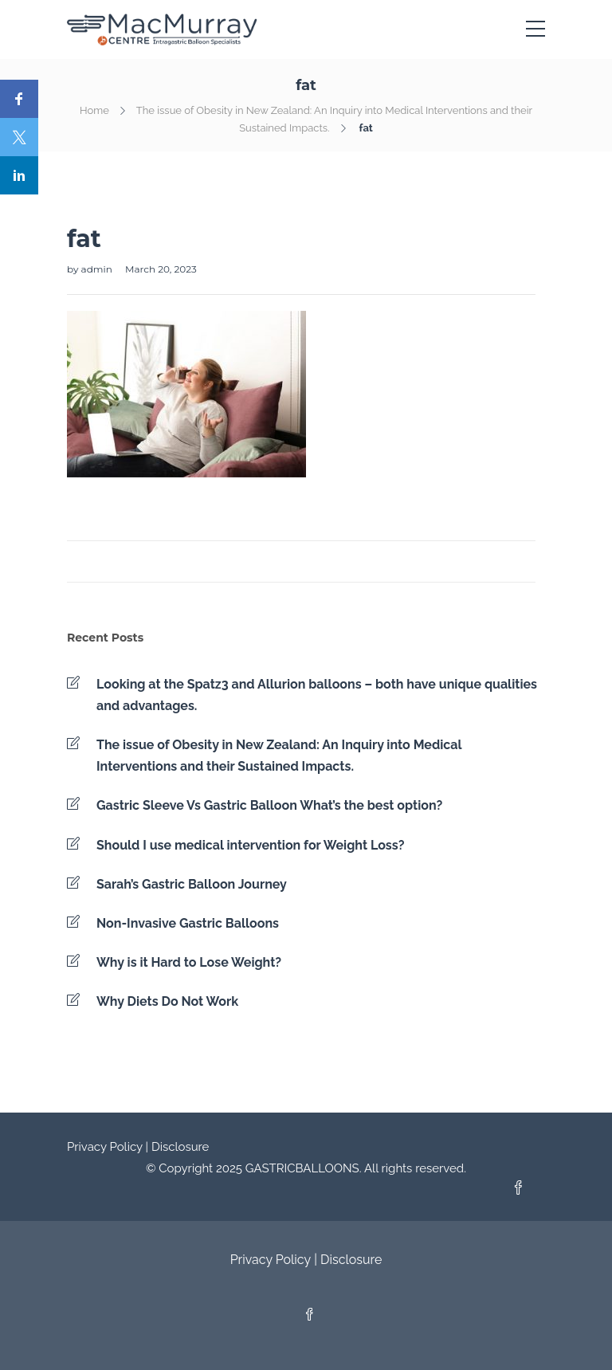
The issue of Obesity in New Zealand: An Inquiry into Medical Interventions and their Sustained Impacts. (278, 755)
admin (98, 269)
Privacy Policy (105, 1147)
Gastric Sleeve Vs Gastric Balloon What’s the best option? (269, 805)
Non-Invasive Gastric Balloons (187, 923)
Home (94, 110)
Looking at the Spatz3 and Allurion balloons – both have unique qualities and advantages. (316, 695)
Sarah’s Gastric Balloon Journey (191, 884)
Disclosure (180, 1147)
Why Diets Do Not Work (167, 1001)
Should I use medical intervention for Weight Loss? (250, 845)
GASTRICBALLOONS (302, 1168)
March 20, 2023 (161, 269)
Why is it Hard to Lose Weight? (188, 962)
